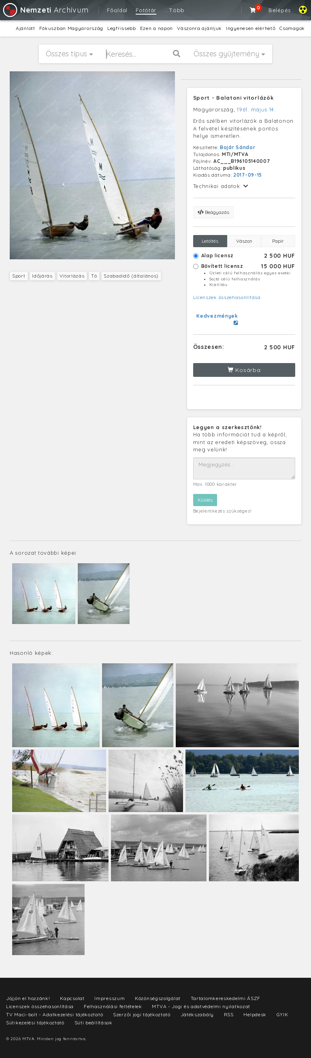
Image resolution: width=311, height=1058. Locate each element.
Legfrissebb (121, 28)
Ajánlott (25, 28)
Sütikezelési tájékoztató (35, 1023)
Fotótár (146, 10)
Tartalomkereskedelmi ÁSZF (226, 998)
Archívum (45, 9)
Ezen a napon (156, 28)
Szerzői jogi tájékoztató (141, 1014)
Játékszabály (197, 1014)
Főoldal (117, 10)
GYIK (282, 1014)
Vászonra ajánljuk (199, 28)
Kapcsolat (72, 998)
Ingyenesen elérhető (250, 28)
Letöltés (210, 241)
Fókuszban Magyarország (71, 28)
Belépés (279, 10)
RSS (229, 1014)
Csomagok (292, 28)
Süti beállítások (94, 1023)
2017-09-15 (247, 175)
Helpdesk (254, 1014)
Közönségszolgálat (158, 998)
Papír (278, 241)
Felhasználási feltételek (113, 1006)
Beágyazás (213, 212)
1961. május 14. (256, 109)
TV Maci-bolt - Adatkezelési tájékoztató (54, 1014)
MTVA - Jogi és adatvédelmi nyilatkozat (201, 1006)
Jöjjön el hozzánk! (28, 998)
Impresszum (109, 998)
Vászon (244, 241)
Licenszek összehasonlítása (227, 297)
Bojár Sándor (237, 147)
